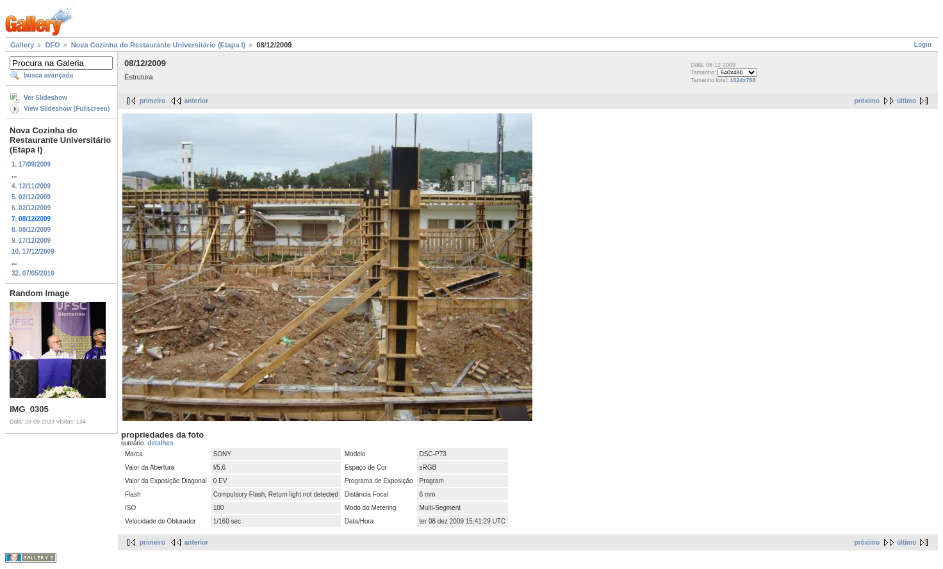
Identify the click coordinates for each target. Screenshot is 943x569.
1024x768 (743, 80)
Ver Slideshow (45, 97)
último (906, 100)
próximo (867, 100)
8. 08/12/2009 (31, 229)
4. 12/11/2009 (31, 186)
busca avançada (48, 75)
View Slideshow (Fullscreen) (67, 108)
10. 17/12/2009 (33, 251)
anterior (196, 100)
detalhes (160, 443)
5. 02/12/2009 (31, 197)
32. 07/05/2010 (33, 273)
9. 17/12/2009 (31, 240)
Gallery (22, 45)
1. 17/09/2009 (31, 164)
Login (922, 44)
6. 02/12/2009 (31, 207)
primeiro (152, 100)
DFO (52, 45)
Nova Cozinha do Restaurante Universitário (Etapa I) (158, 45)
